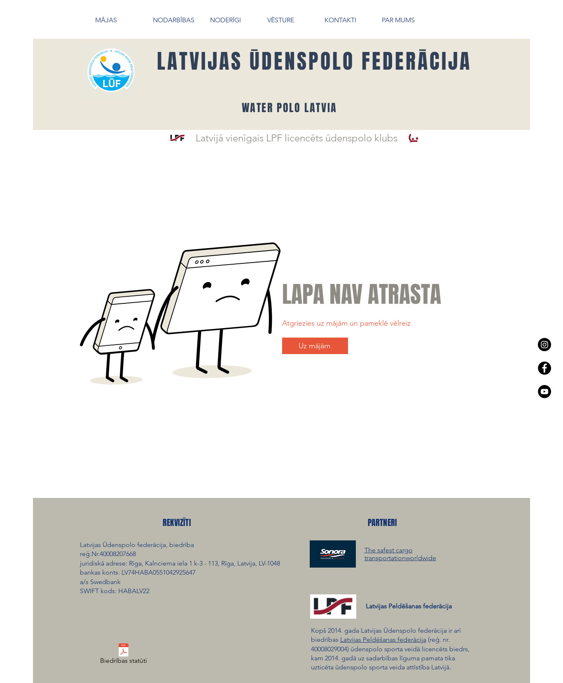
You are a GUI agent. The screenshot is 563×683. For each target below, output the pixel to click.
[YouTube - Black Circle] (544, 391)
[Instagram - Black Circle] (544, 344)
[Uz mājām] (315, 346)
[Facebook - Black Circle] (544, 368)
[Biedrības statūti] (123, 655)
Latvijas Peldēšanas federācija (383, 639)
